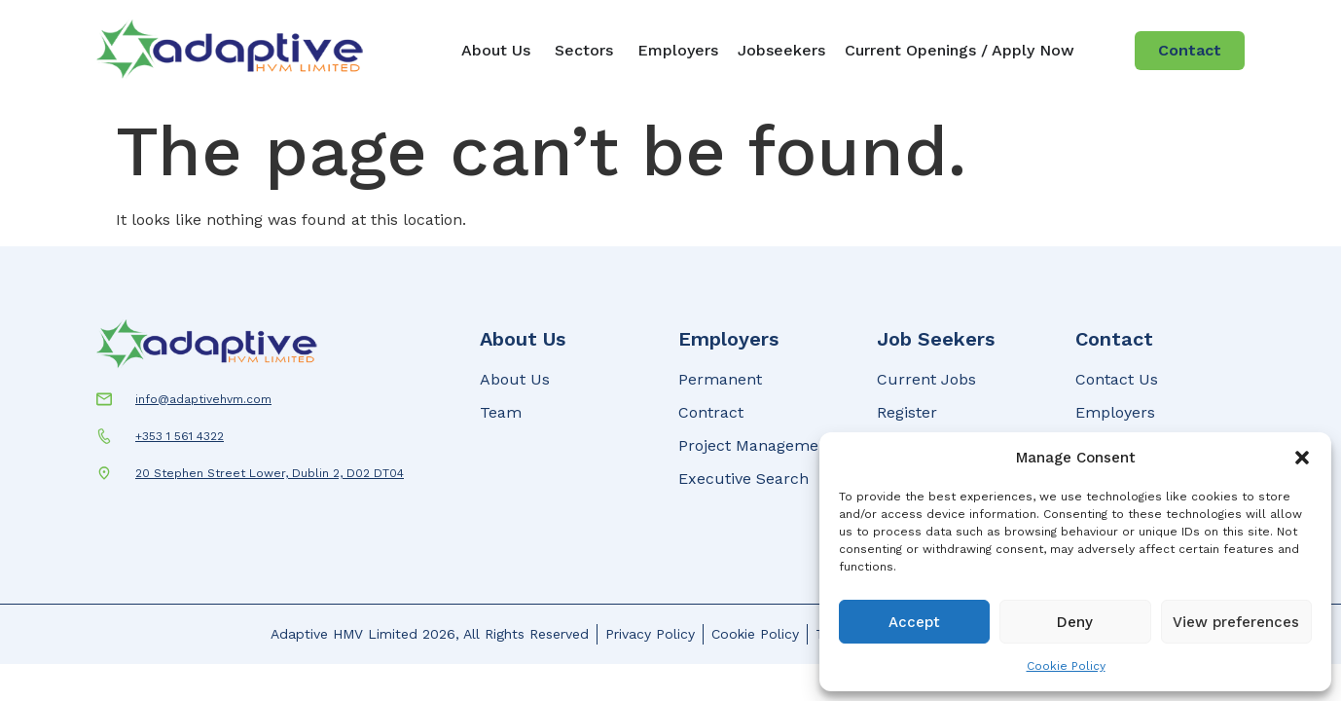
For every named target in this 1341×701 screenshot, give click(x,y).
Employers (728, 338)
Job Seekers (936, 338)
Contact (1114, 338)
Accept (914, 622)
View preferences (1236, 622)
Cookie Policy (1066, 666)
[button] (1302, 457)
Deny (1075, 622)
